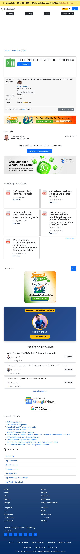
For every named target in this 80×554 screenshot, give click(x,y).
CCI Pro (44, 521)
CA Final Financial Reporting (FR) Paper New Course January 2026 (32, 442)
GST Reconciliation (14, 422)
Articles (6, 489)
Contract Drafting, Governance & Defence (23, 437)
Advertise (51, 542)
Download (24, 64)
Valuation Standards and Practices (20, 432)
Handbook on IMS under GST (18, 429)
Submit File (10, 456)
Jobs (5, 496)
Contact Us (52, 547)
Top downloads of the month (17, 478)
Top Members (9, 517)
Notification (45, 499)
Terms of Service (64, 542)
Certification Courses (49, 502)
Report (62, 110)
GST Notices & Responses (17, 424)
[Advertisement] (40, 33)
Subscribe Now (39, 336)
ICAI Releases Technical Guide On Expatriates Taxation (60, 194)
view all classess (40, 391)
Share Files (45, 496)
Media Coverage (38, 542)
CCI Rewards (9, 521)
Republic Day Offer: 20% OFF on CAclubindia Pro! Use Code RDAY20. (38, 3)
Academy (10, 14)
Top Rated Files (11, 473)
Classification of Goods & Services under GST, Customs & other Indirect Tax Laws (38, 434)
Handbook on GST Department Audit (21, 427)
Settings (7, 502)
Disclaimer (27, 547)
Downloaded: (10, 95)
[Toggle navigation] (18, 9)
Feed (6, 511)
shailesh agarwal (18, 136)
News (43, 489)
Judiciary (7, 499)
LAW (23, 109)
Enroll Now (68, 357)
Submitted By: (9, 83)
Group (45, 517)
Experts (44, 492)
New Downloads (12, 465)
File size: (8, 99)
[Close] (77, 3)
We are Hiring (23, 542)
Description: (10, 79)
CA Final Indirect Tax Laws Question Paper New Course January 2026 (25, 215)
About (11, 542)
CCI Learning (46, 514)
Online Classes (39, 346)
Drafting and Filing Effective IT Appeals (22, 192)
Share (70, 110)
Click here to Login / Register (39, 151)
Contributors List (12, 469)
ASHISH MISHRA (23, 86)
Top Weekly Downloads (15, 482)
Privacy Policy (40, 547)
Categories (8, 507)
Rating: (8, 103)
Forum (6, 492)
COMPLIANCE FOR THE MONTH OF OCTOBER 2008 (45, 60)
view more (71, 238)
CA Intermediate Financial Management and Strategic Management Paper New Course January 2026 (24, 245)
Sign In (75, 9)
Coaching (29, 14)
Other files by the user (26, 92)
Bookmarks (8, 514)
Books (47, 14)
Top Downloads (12, 460)
